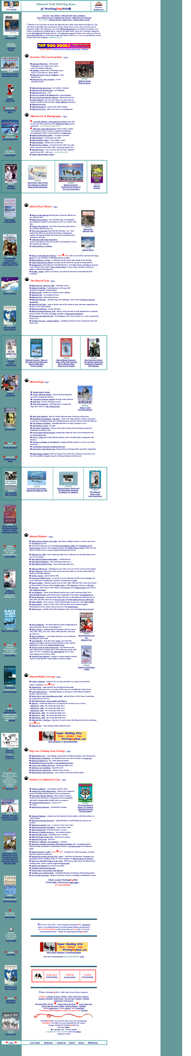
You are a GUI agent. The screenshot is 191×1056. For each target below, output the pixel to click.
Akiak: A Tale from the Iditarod (85, 409)
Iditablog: (36, 70)
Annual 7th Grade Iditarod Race (44, 791)
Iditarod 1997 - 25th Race (41, 720)
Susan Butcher (37, 641)
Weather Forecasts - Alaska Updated (45, 321)
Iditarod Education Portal (41, 88)
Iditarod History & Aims (40, 260)
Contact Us (61, 1043)
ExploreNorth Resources (41, 803)
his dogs (91, 585)
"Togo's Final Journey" (58, 267)
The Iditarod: (95, 492)
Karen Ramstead (37, 597)
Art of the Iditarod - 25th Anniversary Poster (50, 122)
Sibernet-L (10, 751)
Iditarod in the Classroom (81, 18)
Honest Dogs (10, 429)
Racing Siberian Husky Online (53, 1006)
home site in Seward (85, 609)
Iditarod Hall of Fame (37, 595)
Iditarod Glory (11, 38)
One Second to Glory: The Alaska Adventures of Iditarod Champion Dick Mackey (93, 363)
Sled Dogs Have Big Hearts (41, 770)
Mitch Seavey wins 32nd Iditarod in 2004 (46, 696)
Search (72, 1043)
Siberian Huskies (71, 1006)
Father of (10, 591)
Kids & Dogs (58, 999)
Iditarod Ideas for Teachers (83, 859)
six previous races (39, 435)
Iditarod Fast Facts (39, 93)
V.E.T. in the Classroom (40, 875)
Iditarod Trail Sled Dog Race (42, 90)
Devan (89, 578)
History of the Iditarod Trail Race (43, 256)
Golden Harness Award (75, 548)
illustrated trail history (74, 314)
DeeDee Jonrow (37, 576)
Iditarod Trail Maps (38, 304)
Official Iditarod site (67, 29)
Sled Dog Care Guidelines (41, 768)
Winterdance (10, 688)
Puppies (78, 999)
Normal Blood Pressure (64, 763)
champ (31, 643)
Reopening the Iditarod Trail (42, 316)
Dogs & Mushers (79, 16)
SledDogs (82, 1006)
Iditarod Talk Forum (39, 569)
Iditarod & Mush (62, 124)
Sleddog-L (10, 757)
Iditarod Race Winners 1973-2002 (44, 541)
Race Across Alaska (9, 631)
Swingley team (59, 585)
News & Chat (69, 999)
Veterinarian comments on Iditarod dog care (48, 447)
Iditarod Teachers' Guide (40, 852)
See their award (74, 846)
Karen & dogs (60, 600)
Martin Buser (73, 607)
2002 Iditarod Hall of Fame (41, 564)
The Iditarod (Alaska (10, 74)
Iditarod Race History (40, 220)
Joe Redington (36, 592)
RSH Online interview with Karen (81, 600)
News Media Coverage (45, 18)
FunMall (84, 1010)
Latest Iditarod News (39, 692)
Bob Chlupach (36, 571)
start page (73, 882)
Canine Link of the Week (66, 1004)
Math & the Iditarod (39, 866)
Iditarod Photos (38, 143)
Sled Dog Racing (55, 20)
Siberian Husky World (81, 20)
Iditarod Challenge (38, 816)
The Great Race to (85, 805)
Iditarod (11, 186)
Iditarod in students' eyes (40, 825)
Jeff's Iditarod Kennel (37, 590)
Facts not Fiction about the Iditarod (45, 97)
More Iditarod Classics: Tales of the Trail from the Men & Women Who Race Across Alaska (66, 363)
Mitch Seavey (36, 609)
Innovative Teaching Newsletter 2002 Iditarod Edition (51, 844)
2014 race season (67, 33)
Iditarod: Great (84, 81)
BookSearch (58, 1001)
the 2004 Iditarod (57, 652)
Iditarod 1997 (36, 726)
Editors (78, 1032)
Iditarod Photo (37, 138)
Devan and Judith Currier (41, 578)
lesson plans (65, 863)
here (82, 957)
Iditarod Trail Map (38, 288)
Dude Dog (36, 402)
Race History (55, 16)
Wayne (36, 654)
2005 (75, 580)
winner (57, 641)
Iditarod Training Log (39, 761)
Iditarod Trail (67, 16)
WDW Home (93, 1043)
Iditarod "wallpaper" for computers (45, 842)
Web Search (68, 1001)
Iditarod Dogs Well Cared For (42, 773)
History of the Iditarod (40, 215)
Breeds (63, 997)
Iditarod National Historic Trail (43, 311)
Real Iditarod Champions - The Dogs (45, 419)
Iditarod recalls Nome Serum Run (44, 240)
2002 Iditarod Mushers (40, 562)
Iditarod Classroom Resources (42, 821)
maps (54, 314)
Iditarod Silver (88, 250)
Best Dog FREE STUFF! (44, 1004)
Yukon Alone (10, 897)
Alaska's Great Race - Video (86, 668)
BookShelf (80, 1008)
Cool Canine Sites (85, 1004)
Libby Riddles (89, 602)
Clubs (70, 997)
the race (49, 68)
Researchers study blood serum (43, 449)
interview (74, 585)
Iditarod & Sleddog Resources (42, 832)
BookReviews (99, 9)
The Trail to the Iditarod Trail (11, 363)
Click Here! (10, 789)
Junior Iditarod (38, 100)
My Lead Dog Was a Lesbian (11, 494)
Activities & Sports (53, 997)
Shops (81, 1043)
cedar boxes (66, 133)
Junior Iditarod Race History (42, 263)
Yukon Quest (67, 20)
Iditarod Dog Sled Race (40, 807)
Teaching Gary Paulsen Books (42, 873)
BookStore (86, 925)
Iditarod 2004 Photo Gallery (42, 135)
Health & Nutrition (45, 999)
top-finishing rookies (67, 546)
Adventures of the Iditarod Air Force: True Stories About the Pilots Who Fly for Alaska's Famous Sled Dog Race (9, 858)
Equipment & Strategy (62, 18)
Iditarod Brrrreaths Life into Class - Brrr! (47, 856)
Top (65, 57)
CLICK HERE (11, 941)
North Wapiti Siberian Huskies (43, 433)
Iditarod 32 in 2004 (38, 555)
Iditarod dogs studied (40, 454)
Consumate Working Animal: (44, 399)
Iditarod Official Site (10, 100)
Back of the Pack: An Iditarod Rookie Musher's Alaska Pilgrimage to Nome (10, 529)
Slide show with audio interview (44, 129)
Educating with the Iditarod (42, 796)
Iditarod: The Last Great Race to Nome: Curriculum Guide (10, 817)
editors (67, 1027)
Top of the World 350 (34, 35)
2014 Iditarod (37, 33)
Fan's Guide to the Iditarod (10, 221)
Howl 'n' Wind (37, 437)
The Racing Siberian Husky (10, 711)
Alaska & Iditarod (38, 789)
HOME (14, 9)
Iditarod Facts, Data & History (43, 79)
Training (86, 999)
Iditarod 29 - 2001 (37, 711)
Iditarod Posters (38, 150)
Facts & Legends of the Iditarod (43, 95)
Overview (45, 16)
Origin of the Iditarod (40, 226)
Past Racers (36, 543)
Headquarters (36, 265)
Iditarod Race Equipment (40, 758)
